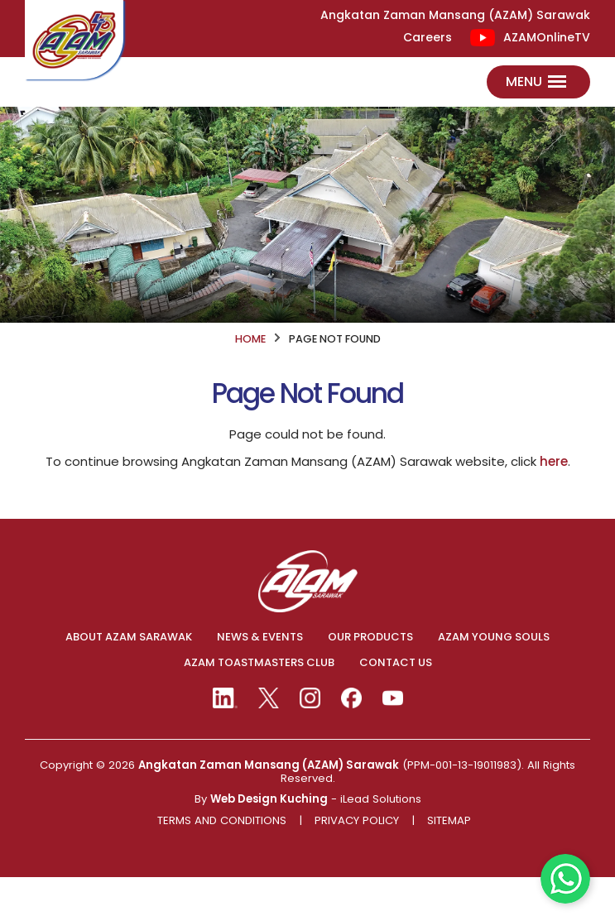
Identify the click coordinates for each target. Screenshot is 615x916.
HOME (250, 377)
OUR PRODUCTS (370, 676)
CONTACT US (395, 701)
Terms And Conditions (221, 859)
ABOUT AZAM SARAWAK (128, 676)
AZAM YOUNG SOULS (494, 676)
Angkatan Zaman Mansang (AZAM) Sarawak (268, 804)
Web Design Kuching (269, 838)
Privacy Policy (357, 859)
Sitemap (449, 859)
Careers (427, 38)
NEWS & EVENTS (260, 676)
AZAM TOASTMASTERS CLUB (259, 701)
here (554, 500)
